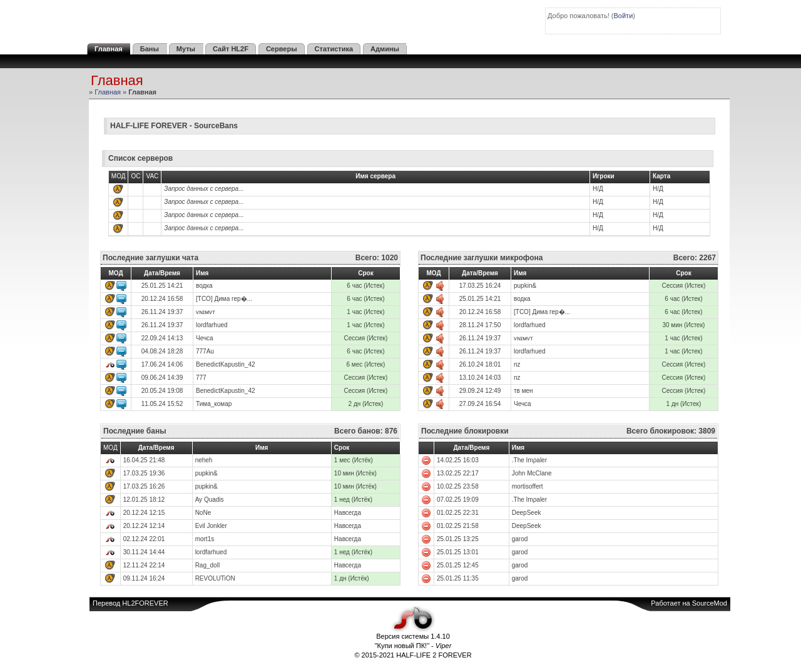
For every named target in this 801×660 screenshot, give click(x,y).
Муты (185, 49)
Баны (149, 49)
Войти (623, 15)
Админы (384, 49)
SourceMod (709, 603)
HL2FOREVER (145, 603)
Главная (108, 49)
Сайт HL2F (230, 49)
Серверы (281, 49)
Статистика (334, 49)
